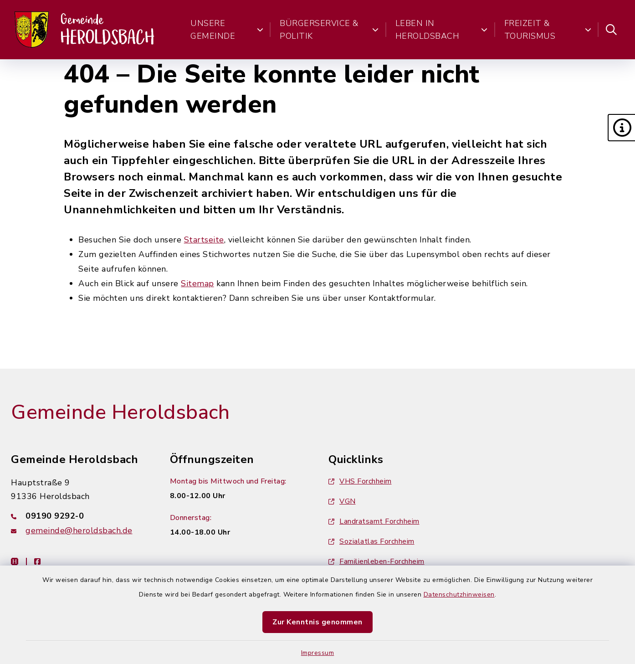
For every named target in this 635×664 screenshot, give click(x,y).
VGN (342, 501)
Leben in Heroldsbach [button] (441, 29)
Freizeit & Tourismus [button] (547, 29)
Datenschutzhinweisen (459, 594)
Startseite (204, 239)
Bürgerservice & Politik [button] (329, 29)
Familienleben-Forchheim (376, 561)
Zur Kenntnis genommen (317, 622)
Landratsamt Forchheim (374, 521)
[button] (621, 127)
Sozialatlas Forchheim (371, 541)
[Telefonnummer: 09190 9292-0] (79, 515)
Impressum (317, 653)
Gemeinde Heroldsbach (120, 412)
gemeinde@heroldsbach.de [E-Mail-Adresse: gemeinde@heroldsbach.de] (79, 530)
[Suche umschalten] (611, 29)
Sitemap (197, 283)
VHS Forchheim (360, 481)
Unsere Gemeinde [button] (226, 29)
